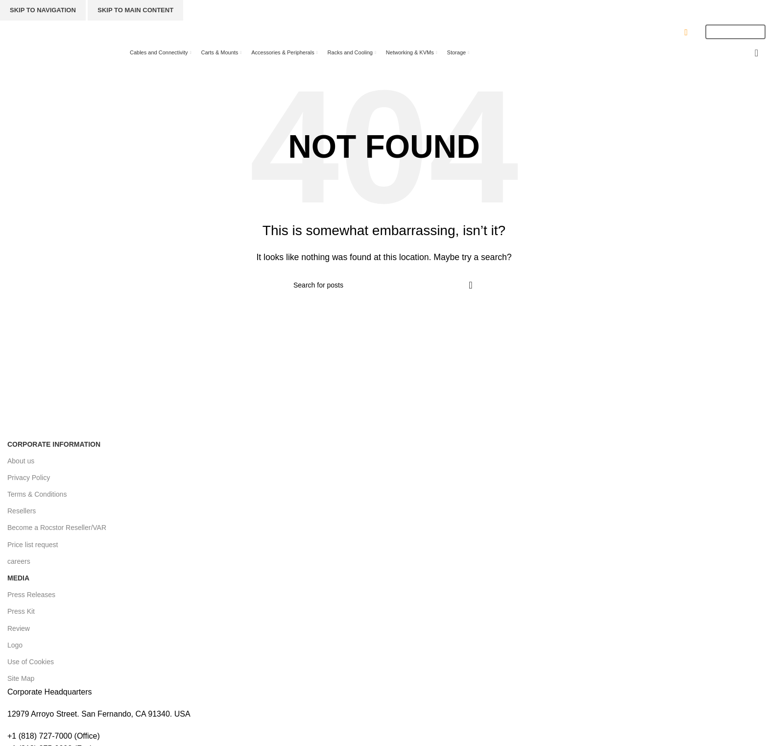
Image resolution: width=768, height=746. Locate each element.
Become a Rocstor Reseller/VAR (56, 527)
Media (18, 578)
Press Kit (21, 611)
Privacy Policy (28, 477)
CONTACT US (666, 32)
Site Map (20, 678)
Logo (15, 645)
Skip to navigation (43, 10)
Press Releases (31, 595)
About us (20, 461)
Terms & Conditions (37, 494)
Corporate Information (53, 444)
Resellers (21, 511)
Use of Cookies (30, 662)
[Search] (361, 32)
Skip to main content (135, 10)
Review (18, 628)
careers (18, 561)
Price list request (32, 545)
